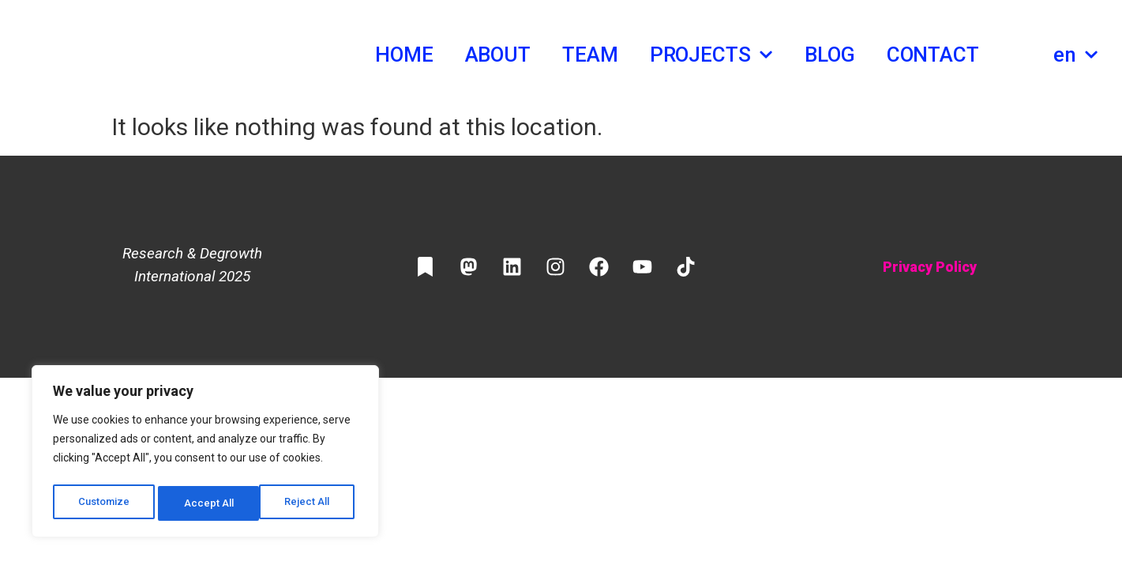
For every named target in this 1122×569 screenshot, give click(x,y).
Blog (830, 54)
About (498, 54)
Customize (104, 503)
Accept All (309, 503)
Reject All (208, 503)
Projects (711, 55)
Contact (933, 54)
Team (590, 54)
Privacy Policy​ (930, 266)
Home (404, 54)
